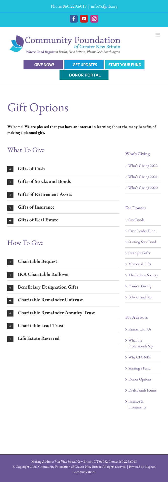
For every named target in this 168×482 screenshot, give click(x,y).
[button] (63, 168)
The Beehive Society (143, 275)
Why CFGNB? (139, 357)
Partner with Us (139, 329)
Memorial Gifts (139, 263)
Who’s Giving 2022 (143, 165)
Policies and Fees (140, 297)
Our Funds (136, 219)
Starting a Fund (139, 368)
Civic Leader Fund (142, 230)
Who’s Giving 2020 (143, 187)
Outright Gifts (139, 252)
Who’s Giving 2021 (143, 176)
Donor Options (139, 379)
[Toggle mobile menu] (158, 34)
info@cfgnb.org (104, 6)
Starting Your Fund (142, 241)
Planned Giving (139, 286)
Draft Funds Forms (142, 390)
